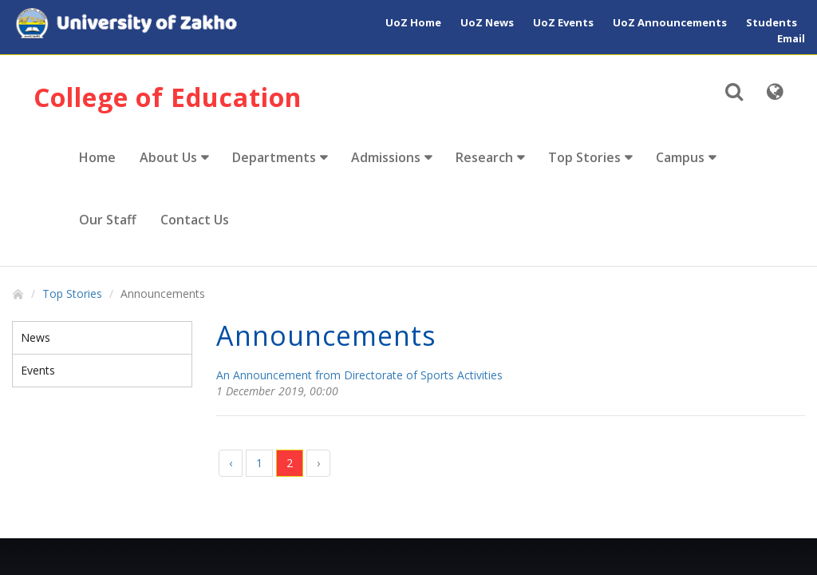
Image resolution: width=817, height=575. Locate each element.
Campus (680, 157)
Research (484, 157)
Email (791, 38)
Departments (274, 157)
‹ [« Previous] (230, 462)
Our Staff (107, 219)
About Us (168, 157)
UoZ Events (563, 22)
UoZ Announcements (670, 22)
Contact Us (194, 219)
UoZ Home (413, 22)
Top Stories (584, 157)
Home (97, 157)
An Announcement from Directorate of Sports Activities (359, 375)
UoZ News (487, 22)
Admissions (385, 157)
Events (38, 370)
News (35, 337)
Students (771, 22)
